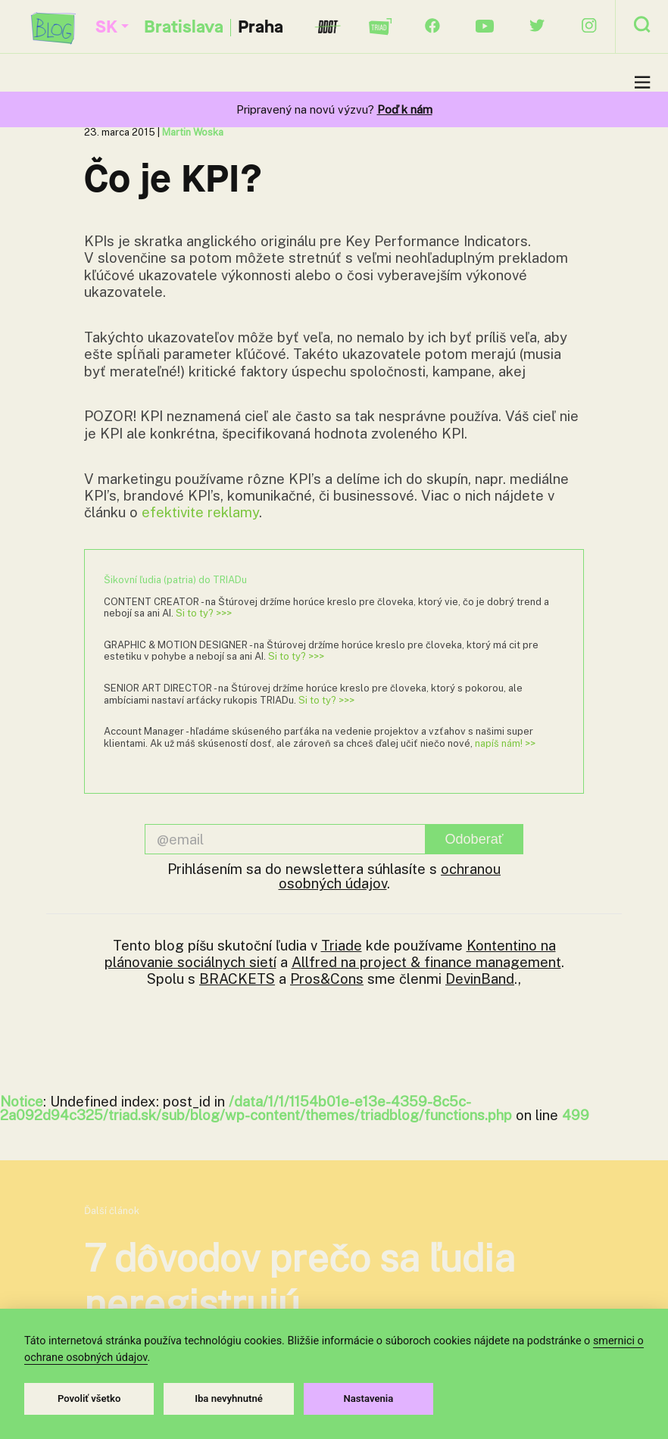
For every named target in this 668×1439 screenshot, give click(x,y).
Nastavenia (369, 1398)
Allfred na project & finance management (426, 962)
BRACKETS (237, 978)
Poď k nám (404, 109)
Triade (341, 945)
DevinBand (479, 978)
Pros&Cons (327, 978)
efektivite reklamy (200, 512)
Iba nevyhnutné (229, 1398)
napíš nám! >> (505, 743)
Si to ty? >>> (204, 613)
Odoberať (474, 839)
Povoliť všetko (89, 1398)
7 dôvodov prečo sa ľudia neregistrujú (299, 1280)
